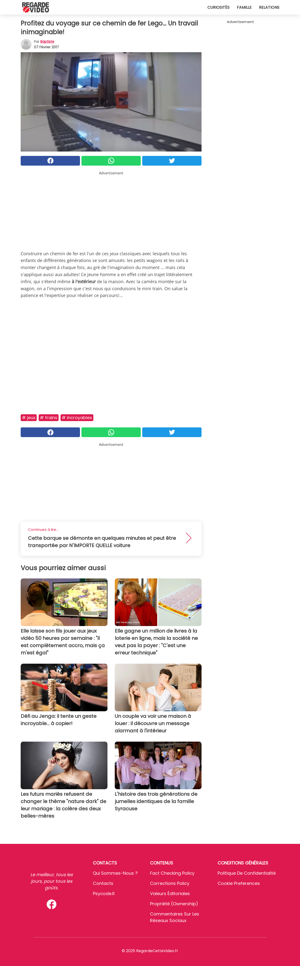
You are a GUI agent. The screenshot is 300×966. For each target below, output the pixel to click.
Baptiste (47, 41)
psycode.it (104, 893)
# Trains (48, 418)
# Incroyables (77, 418)
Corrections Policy (169, 883)
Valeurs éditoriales (170, 893)
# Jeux (28, 418)
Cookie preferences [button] (239, 883)
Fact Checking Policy (172, 873)
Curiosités (218, 7)
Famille (244, 7)
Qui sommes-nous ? (115, 873)
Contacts (103, 883)
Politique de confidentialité (247, 873)
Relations (269, 7)
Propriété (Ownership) (174, 904)
